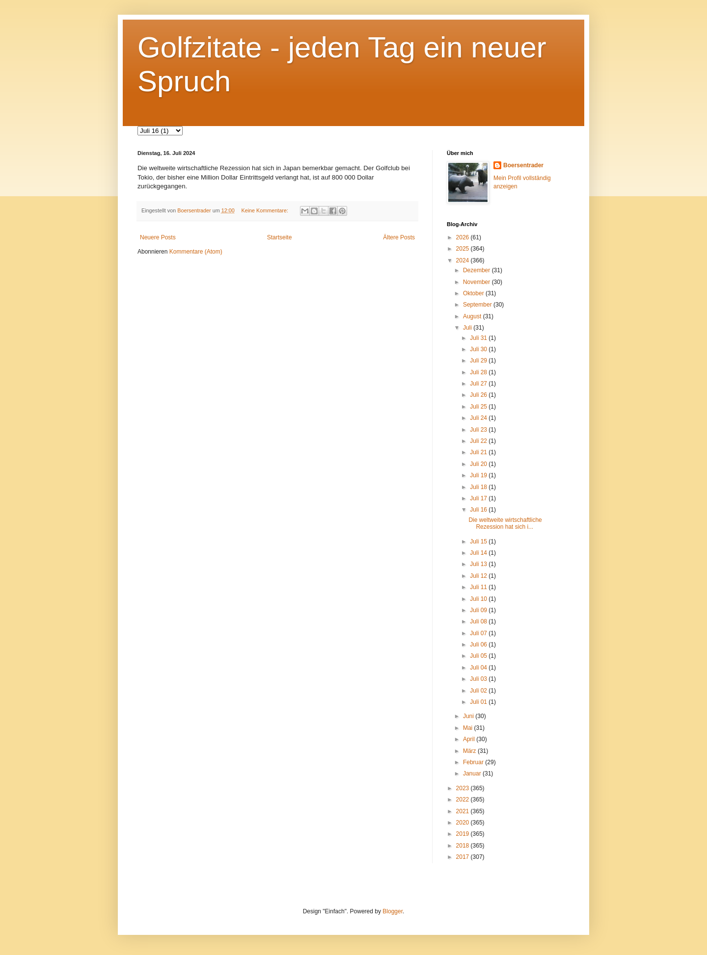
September (478, 304)
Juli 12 (479, 575)
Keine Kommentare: (265, 210)
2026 (463, 237)
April (469, 739)
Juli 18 (479, 487)
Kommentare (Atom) (195, 251)
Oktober (474, 293)
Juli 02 (479, 690)
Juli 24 (479, 417)
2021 (463, 811)
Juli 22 (479, 441)
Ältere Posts (399, 237)
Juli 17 (479, 498)
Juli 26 (479, 394)
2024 (463, 260)
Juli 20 (479, 464)
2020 (463, 822)
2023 (463, 788)
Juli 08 (479, 621)
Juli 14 (479, 552)
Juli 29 (479, 360)
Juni (469, 716)
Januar (473, 773)
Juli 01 (479, 701)
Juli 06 (479, 644)
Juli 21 (479, 452)
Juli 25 (479, 406)
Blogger (392, 911)
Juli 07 (479, 633)
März (470, 751)
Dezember (477, 270)
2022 (463, 799)
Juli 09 (479, 610)
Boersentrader (523, 165)
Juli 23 (479, 429)
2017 (463, 856)
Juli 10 (479, 598)
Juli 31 (479, 338)
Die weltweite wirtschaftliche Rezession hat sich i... (505, 523)
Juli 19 (479, 475)
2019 (463, 833)
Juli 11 (479, 587)
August (473, 316)
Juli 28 (479, 372)
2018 (463, 845)
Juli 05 (479, 655)
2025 (463, 248)
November (477, 282)
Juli (468, 327)
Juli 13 (479, 564)
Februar (474, 762)
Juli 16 (479, 509)
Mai (468, 727)
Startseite (279, 237)
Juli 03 (479, 678)
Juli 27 (479, 383)
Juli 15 (479, 541)
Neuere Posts (158, 237)
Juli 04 (479, 667)
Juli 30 (479, 349)
